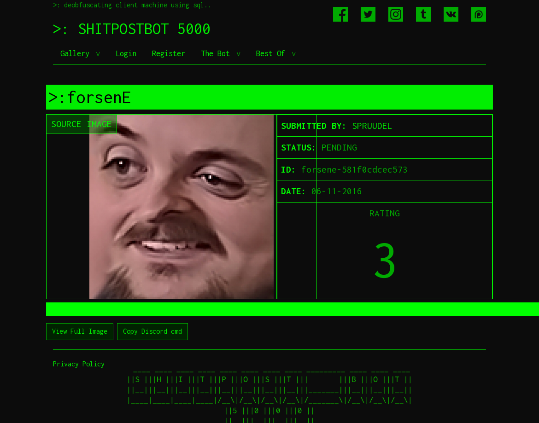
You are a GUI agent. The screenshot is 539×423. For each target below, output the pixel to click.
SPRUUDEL (372, 126)
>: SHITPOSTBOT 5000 (132, 28)
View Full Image (79, 331)
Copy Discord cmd (152, 331)
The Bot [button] (217, 53)
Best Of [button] (272, 53)
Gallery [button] (77, 53)
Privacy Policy (79, 364)
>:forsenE (89, 97)
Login (126, 53)
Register (168, 53)
